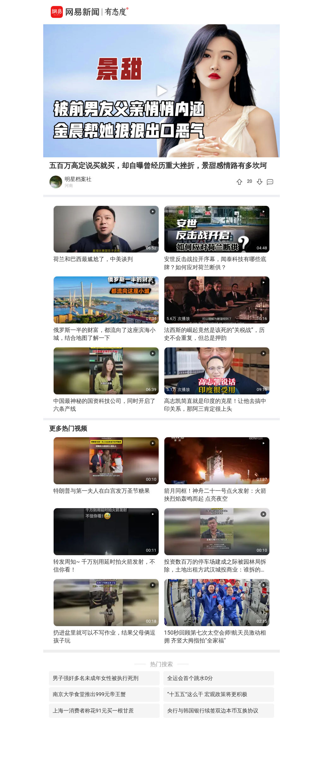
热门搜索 (161, 664)
